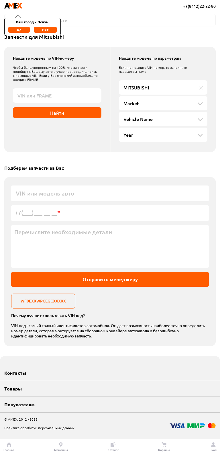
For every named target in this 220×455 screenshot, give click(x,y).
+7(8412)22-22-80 (199, 6)
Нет (45, 29)
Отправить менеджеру (110, 279)
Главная (8, 447)
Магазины (61, 447)
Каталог (113, 447)
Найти (57, 113)
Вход (213, 447)
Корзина (164, 447)
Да (19, 29)
